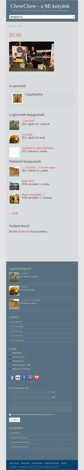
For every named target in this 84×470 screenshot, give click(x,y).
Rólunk (25, 463)
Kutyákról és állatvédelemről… (39, 148)
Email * (54, 397)
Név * (54, 392)
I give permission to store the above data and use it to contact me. (33, 414)
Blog (64, 463)
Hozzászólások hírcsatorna (20, 442)
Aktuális (14, 463)
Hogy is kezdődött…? (33, 194)
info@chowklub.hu (18, 357)
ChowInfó (37, 463)
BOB (15, 35)
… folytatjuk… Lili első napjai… (40, 167)
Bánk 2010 (28, 180)
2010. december (16, 340)
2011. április (15, 322)
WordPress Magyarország (19, 447)
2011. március (16, 326)
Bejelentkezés (16, 433)
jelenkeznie (24, 231)
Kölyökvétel (52, 463)
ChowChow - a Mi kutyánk (40, 6)
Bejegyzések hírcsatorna (19, 437)
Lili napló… (28, 134)
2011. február (15, 331)
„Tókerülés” (28, 120)
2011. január (15, 336)
